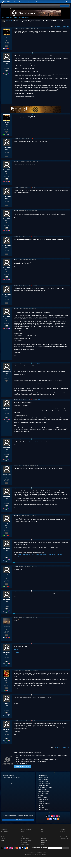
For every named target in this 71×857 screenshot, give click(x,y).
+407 (7, 70)
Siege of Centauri (24, 842)
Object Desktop (4, 829)
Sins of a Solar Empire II (25, 834)
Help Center (62, 829)
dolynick (6, 703)
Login (16, 8)
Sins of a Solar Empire (18, 17)
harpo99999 (6, 61)
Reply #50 (16, 720)
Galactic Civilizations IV (25, 833)
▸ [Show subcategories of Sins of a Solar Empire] (23, 17)
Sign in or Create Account (22, 766)
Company (43, 826)
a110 (6, 524)
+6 (6, 532)
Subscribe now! (18, 819)
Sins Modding (27, 17)
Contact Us (43, 842)
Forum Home (6, 8)
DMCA (40, 854)
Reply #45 (16, 591)
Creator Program (44, 840)
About (42, 829)
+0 (6, 156)
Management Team (44, 833)
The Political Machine (25, 838)
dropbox (18, 652)
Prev (58, 26)
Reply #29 (16, 138)
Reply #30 (16, 161)
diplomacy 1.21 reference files (36, 441)
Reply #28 (16, 114)
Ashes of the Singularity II (26, 829)
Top (68, 28)
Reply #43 (16, 539)
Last (68, 26)
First (55, 26)
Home (3, 17)
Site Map (44, 854)
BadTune (6, 679)
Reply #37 (16, 363)
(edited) (39, 363)
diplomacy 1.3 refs (36, 593)
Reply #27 (16, 53)
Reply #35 (16, 285)
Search (11, 8)
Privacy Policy (28, 854)
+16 (6, 687)
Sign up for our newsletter (39, 847)
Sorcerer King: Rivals (25, 844)
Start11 (2, 833)
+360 (7, 634)
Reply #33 (16, 236)
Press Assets (43, 838)
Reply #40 (16, 465)
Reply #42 (16, 515)
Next (65, 26)
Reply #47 (16, 643)
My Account (62, 831)
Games (20, 1)
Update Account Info (64, 838)
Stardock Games (9, 17)
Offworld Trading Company (26, 840)
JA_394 (7, 37)
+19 (6, 45)
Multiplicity (3, 838)
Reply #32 (16, 210)
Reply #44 (16, 566)
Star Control (23, 836)
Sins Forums (35, 28)
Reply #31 (16, 187)
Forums (42, 844)
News (33, 1)
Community (26, 1)
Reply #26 (16, 28)
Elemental (22, 831)
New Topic (64, 6)
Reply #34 (16, 259)
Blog (37, 1)
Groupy (2, 840)
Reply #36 (16, 308)
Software (15, 1)
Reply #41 (16, 488)
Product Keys (62, 834)
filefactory (16, 649)
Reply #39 (16, 439)
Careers (42, 834)
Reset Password (63, 836)
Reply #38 (16, 399)
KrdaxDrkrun (6, 626)
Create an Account (63, 833)
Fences (2, 834)
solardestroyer (6, 147)
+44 (6, 712)
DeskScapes (3, 836)
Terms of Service (35, 854)
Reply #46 (16, 617)
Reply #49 (16, 694)
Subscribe (66, 847)
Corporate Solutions (5, 831)
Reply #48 (16, 670)
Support (42, 1)
